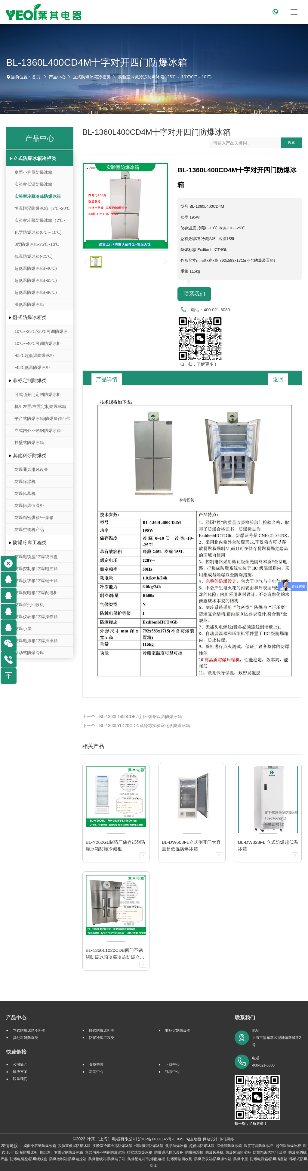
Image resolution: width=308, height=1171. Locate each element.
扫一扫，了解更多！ (197, 364)
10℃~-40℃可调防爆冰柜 (37, 343)
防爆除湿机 (24, 481)
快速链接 (16, 1052)
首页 (36, 76)
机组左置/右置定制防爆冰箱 (40, 406)
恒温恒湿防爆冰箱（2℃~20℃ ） (42, 210)
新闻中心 (96, 1072)
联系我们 (194, 294)
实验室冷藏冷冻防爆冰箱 (112, 1146)
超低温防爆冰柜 (288, 1146)
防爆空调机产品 (29, 529)
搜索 (291, 142)
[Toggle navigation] (294, 12)
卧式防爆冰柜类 (30, 317)
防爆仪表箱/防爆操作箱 (36, 616)
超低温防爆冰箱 (201, 1146)
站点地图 (193, 1139)
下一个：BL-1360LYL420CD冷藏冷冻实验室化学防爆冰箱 (136, 725)
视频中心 (172, 1072)
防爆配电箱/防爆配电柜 (36, 592)
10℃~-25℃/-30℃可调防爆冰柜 (41, 333)
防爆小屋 (22, 628)
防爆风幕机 (24, 493)
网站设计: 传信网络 (218, 1139)
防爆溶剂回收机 (29, 604)
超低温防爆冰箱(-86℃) (35, 292)
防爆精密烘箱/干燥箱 (34, 517)
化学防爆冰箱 (176, 1146)
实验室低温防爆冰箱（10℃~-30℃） (33, 186)
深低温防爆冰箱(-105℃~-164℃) (29, 306)
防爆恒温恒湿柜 (29, 505)
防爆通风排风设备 (31, 469)
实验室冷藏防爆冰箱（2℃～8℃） (40, 222)
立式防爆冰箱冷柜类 (92, 76)
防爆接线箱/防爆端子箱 (36, 580)
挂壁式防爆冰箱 (29, 442)
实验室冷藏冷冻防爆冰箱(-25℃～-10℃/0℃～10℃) (164, 76)
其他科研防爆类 (30, 455)
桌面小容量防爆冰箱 (33, 172)
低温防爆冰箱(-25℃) (33, 256)
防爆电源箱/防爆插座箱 (36, 640)
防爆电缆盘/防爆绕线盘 (36, 556)
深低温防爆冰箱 (229, 1146)
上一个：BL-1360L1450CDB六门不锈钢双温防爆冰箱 (132, 716)
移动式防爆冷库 (29, 652)
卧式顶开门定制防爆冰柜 (37, 394)
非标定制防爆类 (30, 380)
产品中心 (57, 76)
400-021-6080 (217, 309)
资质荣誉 (96, 1064)
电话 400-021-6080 (263, 1061)
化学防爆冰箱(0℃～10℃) (38, 232)
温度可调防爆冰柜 (259, 1146)
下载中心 (172, 1064)
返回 (278, 379)
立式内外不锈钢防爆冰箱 (37, 430)
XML (180, 1139)
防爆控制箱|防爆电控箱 (36, 568)
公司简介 (20, 1064)
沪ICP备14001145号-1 (156, 1139)
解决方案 (20, 1072)
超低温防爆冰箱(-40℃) (35, 268)
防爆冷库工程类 (30, 542)
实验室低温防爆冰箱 (74, 1146)
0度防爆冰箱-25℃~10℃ (36, 244)
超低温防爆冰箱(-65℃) (35, 280)
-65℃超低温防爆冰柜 (34, 355)
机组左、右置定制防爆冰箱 (61, 1152)
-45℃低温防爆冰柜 (32, 367)
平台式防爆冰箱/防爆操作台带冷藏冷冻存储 (42, 420)
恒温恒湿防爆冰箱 (148, 1146)
